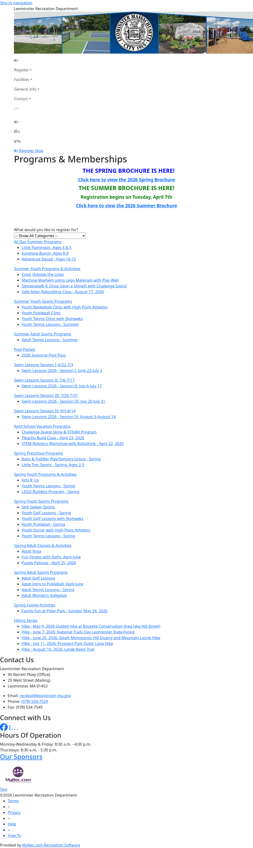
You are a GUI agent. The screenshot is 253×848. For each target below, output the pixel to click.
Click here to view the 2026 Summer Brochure (126, 206)
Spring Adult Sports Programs (41, 572)
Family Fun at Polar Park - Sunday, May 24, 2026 (65, 610)
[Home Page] (26, 60)
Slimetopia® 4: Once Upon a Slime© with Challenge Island (74, 286)
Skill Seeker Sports (38, 507)
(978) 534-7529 (34, 701)
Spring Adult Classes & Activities (42, 545)
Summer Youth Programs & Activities (47, 268)
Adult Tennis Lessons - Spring (48, 589)
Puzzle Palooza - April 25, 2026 (49, 562)
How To (14, 835)
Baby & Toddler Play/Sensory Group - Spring (61, 459)
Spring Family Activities (35, 605)
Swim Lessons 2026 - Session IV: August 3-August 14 (69, 416)
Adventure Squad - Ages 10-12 (49, 259)
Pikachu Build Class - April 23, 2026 (53, 437)
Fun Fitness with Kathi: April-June (51, 557)
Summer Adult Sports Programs (42, 334)
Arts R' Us (30, 480)
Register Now (31, 150)
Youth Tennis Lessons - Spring (48, 486)
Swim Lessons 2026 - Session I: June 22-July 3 (62, 370)
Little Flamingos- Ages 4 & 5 (47, 247)
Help (12, 824)
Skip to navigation (16, 3)
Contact (21, 98)
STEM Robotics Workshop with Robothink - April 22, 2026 (73, 443)
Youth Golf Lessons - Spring (46, 512)
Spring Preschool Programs (38, 453)
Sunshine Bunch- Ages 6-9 (45, 253)
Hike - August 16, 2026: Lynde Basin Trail (58, 649)
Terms (13, 801)
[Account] (26, 108)
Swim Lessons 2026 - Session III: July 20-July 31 (63, 401)
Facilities (21, 79)
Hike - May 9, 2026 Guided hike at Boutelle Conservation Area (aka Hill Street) (91, 626)
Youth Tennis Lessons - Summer (50, 324)
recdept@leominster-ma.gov (45, 695)
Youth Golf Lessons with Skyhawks (52, 518)
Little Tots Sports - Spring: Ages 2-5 (53, 464)
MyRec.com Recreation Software (51, 845)
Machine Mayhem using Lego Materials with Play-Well (70, 280)
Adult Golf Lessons (38, 578)
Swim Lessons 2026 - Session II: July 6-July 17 (62, 386)
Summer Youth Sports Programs (43, 301)
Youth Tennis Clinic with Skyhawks (52, 318)
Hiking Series (26, 620)
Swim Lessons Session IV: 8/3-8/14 (45, 411)
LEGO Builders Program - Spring (50, 491)
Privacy (14, 812)
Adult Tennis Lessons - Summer (50, 339)
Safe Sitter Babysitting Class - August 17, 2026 (63, 291)
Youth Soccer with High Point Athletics (56, 530)
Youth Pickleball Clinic (41, 313)
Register (21, 70)
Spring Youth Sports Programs (41, 501)
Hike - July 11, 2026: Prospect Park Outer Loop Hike (67, 643)
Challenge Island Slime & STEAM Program (59, 432)
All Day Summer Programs (37, 241)
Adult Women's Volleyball (44, 595)
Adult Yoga (31, 551)
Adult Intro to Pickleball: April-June (52, 584)
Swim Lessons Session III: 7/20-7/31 (46, 395)
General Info (25, 89)
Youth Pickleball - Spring (43, 524)
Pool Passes (24, 349)
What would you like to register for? (46, 229)
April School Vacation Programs (42, 426)
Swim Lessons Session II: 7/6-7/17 (44, 380)
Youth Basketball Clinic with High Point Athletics (65, 307)
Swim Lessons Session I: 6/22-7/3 (43, 364)
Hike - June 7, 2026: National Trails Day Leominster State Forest (78, 632)
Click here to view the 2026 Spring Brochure (126, 180)
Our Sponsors (21, 756)
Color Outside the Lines (43, 274)
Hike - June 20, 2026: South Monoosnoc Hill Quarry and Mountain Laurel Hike (91, 637)
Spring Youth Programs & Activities (45, 474)
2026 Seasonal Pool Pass (44, 355)
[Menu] (17, 141)
